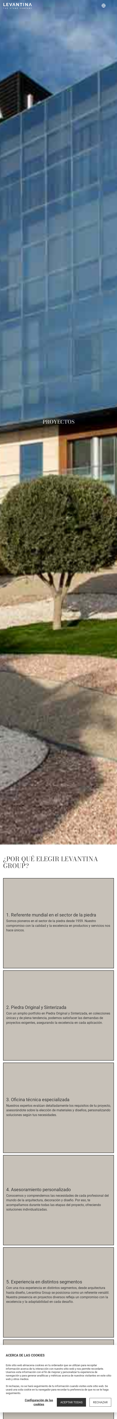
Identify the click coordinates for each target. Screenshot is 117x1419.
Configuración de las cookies (39, 1402)
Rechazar (100, 1402)
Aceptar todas (71, 1402)
